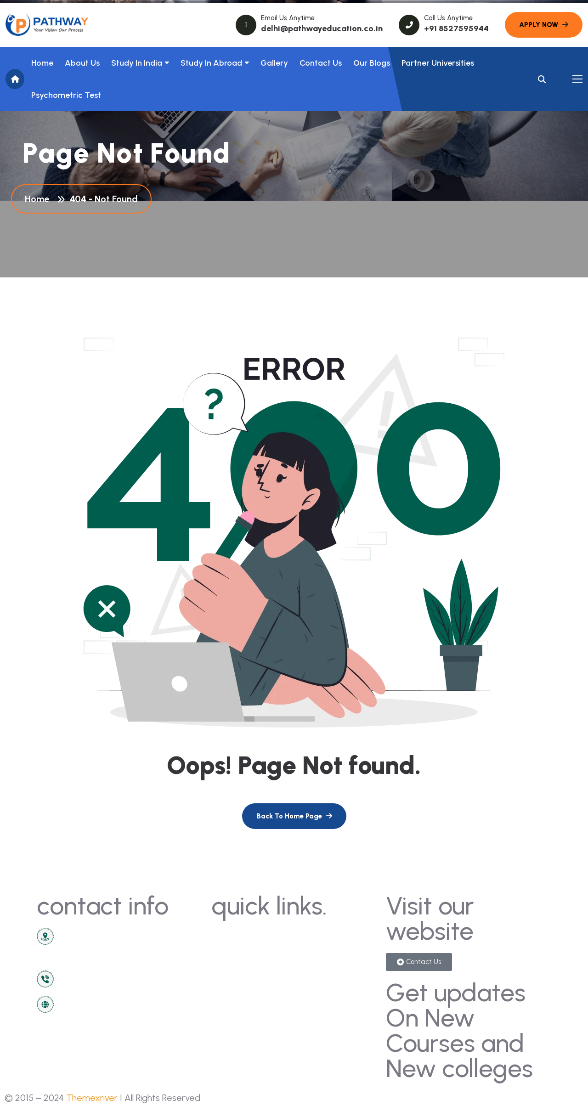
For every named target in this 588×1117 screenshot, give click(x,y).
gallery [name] (312, 935)
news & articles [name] (244, 952)
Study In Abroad (211, 63)
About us (82, 63)
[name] (47, 25)
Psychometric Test (66, 95)
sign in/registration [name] (333, 952)
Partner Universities (437, 63)
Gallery (274, 63)
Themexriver (92, 1097)
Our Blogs (371, 63)
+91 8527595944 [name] (456, 28)
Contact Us (321, 63)
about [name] (227, 969)
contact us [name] (236, 935)
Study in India (136, 63)
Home (42, 63)
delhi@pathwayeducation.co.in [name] (322, 28)
